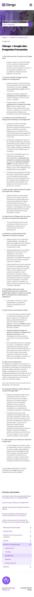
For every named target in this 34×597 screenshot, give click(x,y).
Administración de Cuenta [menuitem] (11, 527)
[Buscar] (30, 24)
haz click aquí (15, 385)
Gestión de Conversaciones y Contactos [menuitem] (12, 536)
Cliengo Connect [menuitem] (10, 563)
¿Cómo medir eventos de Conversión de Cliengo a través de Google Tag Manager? (15, 521)
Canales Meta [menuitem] (7, 531)
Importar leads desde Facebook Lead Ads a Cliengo (16, 508)
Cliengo (4, 37)
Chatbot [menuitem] (5, 541)
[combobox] (15, 24)
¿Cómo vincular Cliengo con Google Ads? (15, 502)
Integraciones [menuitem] (9, 548)
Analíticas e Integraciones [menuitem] (11, 544)
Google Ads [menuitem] (9, 555)
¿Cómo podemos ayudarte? (15, 21)
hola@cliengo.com (18, 470)
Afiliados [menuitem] (6, 567)
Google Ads (6, 41)
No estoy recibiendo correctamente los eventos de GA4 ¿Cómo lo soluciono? (14, 514)
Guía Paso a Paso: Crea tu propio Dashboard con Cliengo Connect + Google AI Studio (16, 497)
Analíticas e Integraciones (19, 37)
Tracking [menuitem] (8, 552)
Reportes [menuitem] (8, 559)
